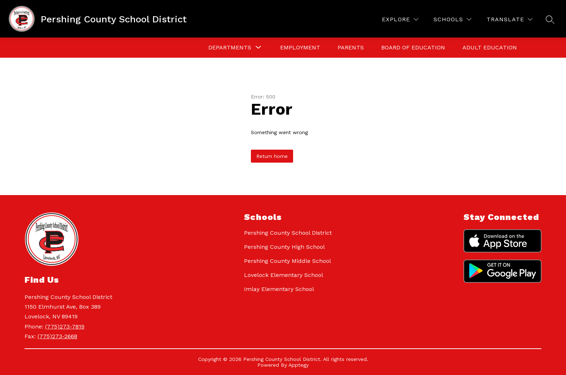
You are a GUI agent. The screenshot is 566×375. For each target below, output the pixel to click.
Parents (351, 47)
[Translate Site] (509, 19)
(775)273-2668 (57, 336)
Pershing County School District (288, 232)
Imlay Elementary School (279, 289)
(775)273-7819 (64, 326)
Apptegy (298, 365)
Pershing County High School (284, 246)
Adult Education (489, 47)
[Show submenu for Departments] (229, 47)
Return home (272, 156)
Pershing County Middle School (287, 260)
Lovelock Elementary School (283, 275)
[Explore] (400, 19)
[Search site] (550, 19)
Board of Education (413, 47)
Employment (300, 47)
